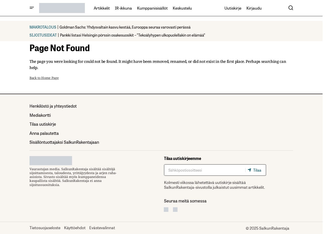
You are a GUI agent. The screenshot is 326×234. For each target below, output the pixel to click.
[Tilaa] (255, 170)
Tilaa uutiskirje (43, 124)
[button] (31, 8)
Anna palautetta (44, 133)
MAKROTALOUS (43, 27)
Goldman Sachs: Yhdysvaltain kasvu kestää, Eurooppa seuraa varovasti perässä (125, 27)
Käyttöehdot (75, 227)
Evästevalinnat (102, 227)
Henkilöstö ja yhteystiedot (53, 106)
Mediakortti (40, 115)
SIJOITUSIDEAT (43, 35)
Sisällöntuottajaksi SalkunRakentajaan (64, 142)
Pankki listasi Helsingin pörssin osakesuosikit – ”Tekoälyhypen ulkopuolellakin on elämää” (132, 35)
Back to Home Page (44, 78)
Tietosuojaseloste (45, 227)
